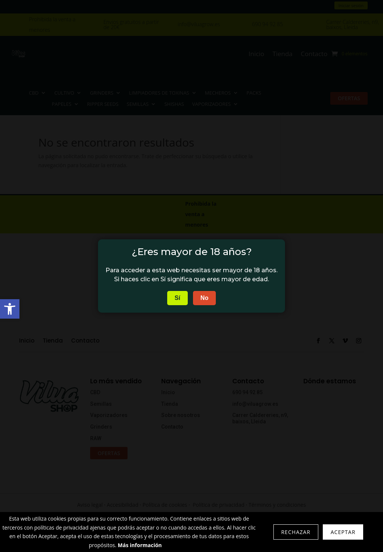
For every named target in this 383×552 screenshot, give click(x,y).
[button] (9, 309)
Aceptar (343, 532)
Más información (140, 545)
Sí (177, 298)
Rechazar (295, 532)
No (204, 298)
